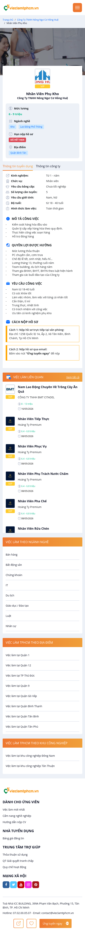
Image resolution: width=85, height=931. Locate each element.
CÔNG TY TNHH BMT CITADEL (36, 397)
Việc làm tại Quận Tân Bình (22, 716)
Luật (8, 616)
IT (7, 585)
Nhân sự (11, 626)
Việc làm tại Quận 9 (17, 686)
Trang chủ (8, 19)
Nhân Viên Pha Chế (32, 501)
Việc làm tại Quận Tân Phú (22, 726)
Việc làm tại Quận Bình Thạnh (24, 706)
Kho (12, 126)
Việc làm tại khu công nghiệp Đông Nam (30, 755)
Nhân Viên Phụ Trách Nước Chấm (43, 474)
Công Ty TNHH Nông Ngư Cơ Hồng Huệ (37, 19)
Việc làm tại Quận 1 (17, 655)
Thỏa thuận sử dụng (15, 854)
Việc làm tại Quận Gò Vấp (21, 696)
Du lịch (10, 595)
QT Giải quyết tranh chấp (18, 861)
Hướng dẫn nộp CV (14, 822)
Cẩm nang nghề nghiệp (17, 816)
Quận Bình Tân (18, 152)
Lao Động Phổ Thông (31, 126)
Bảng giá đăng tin (13, 838)
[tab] (18, 166)
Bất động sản (14, 565)
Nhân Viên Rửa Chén (33, 528)
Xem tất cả (72, 377)
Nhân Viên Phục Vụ (32, 446)
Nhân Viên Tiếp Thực (33, 419)
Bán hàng (11, 554)
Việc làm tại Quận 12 (18, 665)
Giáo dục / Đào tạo (17, 605)
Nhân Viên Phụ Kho (42, 95)
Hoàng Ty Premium (30, 424)
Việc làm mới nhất (14, 809)
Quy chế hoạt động (14, 867)
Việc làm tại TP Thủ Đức (20, 675)
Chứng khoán (14, 575)
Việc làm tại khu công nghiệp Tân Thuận (30, 766)
